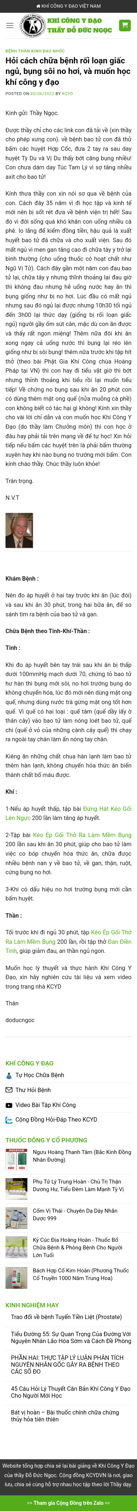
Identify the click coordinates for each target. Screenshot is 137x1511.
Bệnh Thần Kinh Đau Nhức (35, 51)
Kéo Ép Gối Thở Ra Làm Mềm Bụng (82, 835)
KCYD (67, 93)
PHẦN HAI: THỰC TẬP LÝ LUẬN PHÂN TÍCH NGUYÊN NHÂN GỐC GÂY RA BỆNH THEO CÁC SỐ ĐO (67, 1364)
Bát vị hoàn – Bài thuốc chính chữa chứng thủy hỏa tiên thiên (65, 1416)
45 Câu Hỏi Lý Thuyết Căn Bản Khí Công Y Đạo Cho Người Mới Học (70, 1392)
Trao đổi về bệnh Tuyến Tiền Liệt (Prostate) (66, 1317)
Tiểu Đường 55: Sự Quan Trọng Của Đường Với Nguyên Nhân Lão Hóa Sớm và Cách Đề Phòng (71, 1338)
